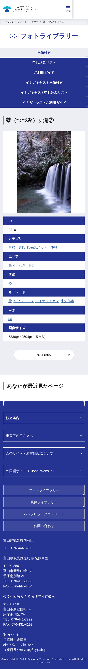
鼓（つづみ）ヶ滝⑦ (53, 21)
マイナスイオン (47, 301)
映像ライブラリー (44, 502)
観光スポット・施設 (42, 247)
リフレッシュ (23, 301)
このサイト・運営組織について (29, 453)
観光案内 (12, 418)
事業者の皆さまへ (19, 435)
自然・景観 (16, 247)
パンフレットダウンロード (44, 514)
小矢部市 (67, 301)
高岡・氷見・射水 (21, 265)
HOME (9, 21)
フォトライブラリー (28, 21)
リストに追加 (44, 354)
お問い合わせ (44, 526)
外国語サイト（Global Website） (31, 471)
